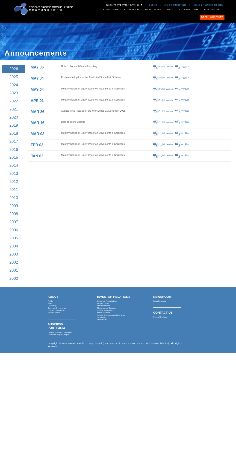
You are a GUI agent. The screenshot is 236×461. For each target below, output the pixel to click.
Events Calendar (103, 313)
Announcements (103, 306)
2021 (13, 109)
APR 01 (37, 100)
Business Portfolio (137, 10)
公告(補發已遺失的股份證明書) (208, 5)
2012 (13, 181)
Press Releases (159, 301)
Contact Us (212, 10)
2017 (13, 141)
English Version (165, 67)
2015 (13, 157)
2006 (13, 230)
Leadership (52, 306)
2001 (13, 270)
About (117, 10)
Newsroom (191, 10)
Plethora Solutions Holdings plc (60, 332)
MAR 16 (37, 123)
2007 (13, 222)
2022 (13, 101)
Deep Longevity (212, 17)
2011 (13, 189)
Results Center (103, 303)
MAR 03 (37, 134)
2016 (13, 149)
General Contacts (160, 317)
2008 (13, 214)
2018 (13, 133)
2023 (13, 93)
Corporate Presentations (107, 301)
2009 (13, 206)
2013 (13, 173)
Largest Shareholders (105, 310)
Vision (50, 303)
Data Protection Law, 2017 (124, 5)
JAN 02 (37, 156)
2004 (13, 246)
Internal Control (54, 313)
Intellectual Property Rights (58, 334)
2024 (13, 85)
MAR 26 (37, 112)
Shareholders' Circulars (106, 308)
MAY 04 (37, 78)
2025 (13, 77)
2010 (13, 198)
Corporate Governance (57, 308)
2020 (13, 117)
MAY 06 (37, 67)
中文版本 (185, 67)
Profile (50, 301)
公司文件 (153, 5)
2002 (13, 262)
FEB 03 (37, 145)
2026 (13, 69)
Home (106, 10)
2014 (13, 165)
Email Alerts (101, 320)
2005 (13, 238)
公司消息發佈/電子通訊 (175, 5)
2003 (13, 254)
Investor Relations (167, 10)
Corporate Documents (56, 310)
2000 (13, 278)
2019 (13, 125)
